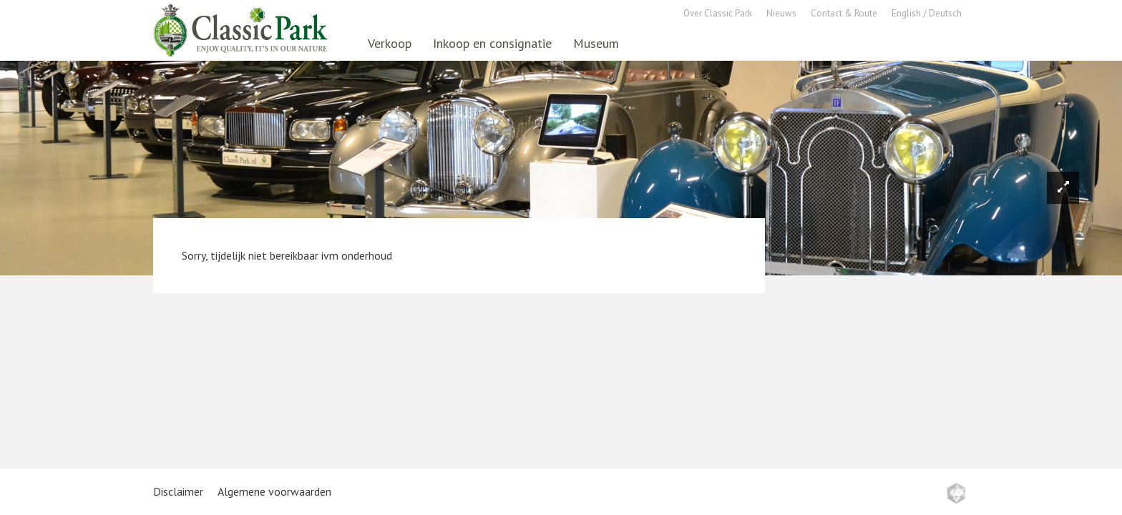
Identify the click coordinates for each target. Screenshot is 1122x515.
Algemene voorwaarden (274, 491)
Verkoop (389, 43)
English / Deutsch (927, 13)
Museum (596, 43)
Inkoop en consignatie (492, 43)
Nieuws (781, 13)
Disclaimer (178, 491)
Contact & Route (844, 13)
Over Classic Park (717, 13)
